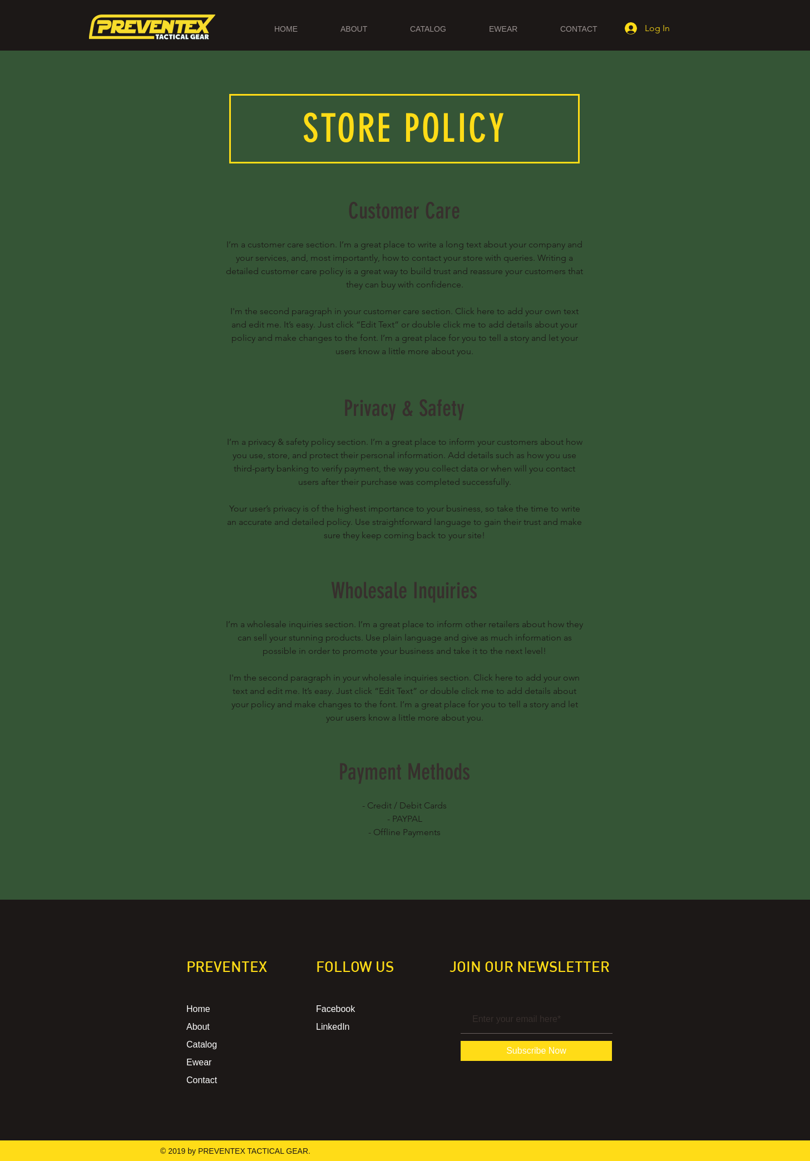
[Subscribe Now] (536, 1051)
